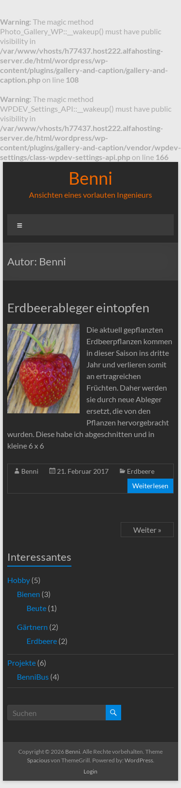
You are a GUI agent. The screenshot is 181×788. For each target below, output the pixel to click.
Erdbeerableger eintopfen (78, 307)
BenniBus (33, 676)
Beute (36, 608)
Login (90, 771)
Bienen (28, 593)
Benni (90, 178)
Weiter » (147, 529)
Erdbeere (140, 471)
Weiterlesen (150, 486)
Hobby (18, 579)
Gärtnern (32, 626)
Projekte (21, 662)
